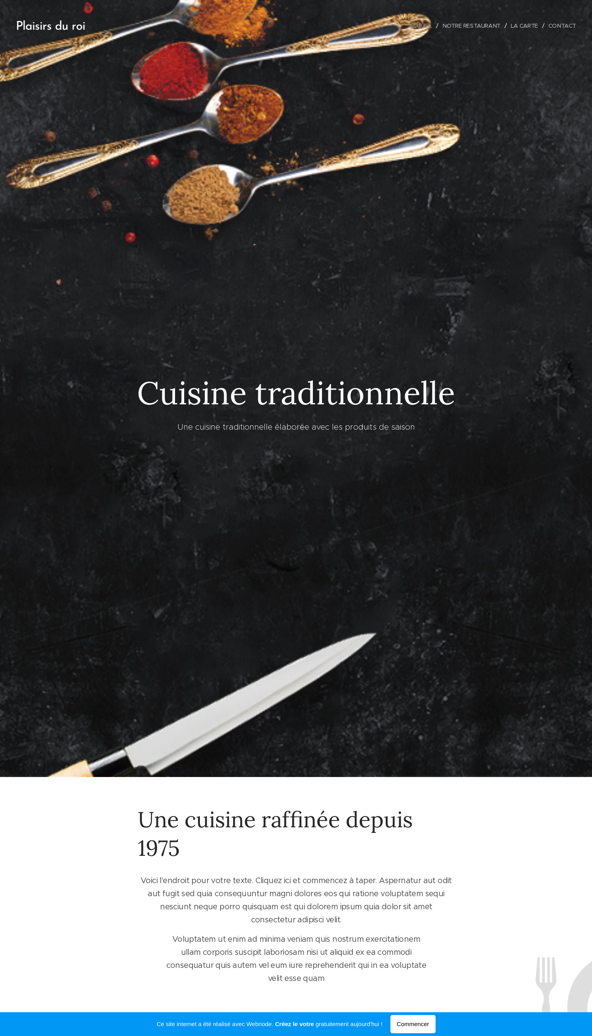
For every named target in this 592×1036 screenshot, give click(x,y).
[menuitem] (417, 26)
